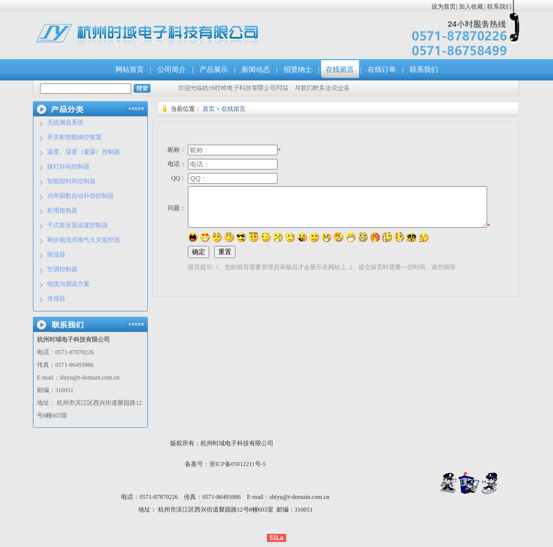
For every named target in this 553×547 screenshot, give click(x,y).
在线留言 (340, 69)
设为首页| (444, 6)
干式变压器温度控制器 (77, 225)
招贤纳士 (298, 69)
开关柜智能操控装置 (74, 137)
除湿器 (56, 254)
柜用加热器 (62, 210)
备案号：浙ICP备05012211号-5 (225, 464)
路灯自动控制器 (68, 166)
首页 (209, 108)
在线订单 (382, 69)
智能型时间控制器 (71, 181)
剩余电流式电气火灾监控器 (83, 239)
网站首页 (129, 69)
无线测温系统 (65, 122)
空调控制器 (62, 269)
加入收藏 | (472, 6)
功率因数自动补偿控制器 (80, 195)
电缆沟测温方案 (68, 283)
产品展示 (214, 69)
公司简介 (171, 69)
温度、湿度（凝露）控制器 (83, 151)
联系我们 (498, 6)
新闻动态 (256, 69)
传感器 (56, 298)
